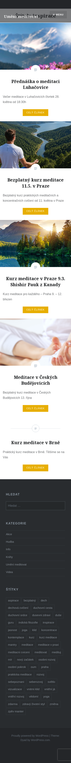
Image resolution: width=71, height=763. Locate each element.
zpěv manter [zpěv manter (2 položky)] (16, 711)
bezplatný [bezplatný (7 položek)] (30, 600)
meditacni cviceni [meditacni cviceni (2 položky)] (19, 652)
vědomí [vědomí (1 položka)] (33, 696)
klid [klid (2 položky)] (34, 630)
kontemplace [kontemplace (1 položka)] (16, 637)
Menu (60, 14)
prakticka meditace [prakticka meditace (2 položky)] (20, 674)
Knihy (9, 557)
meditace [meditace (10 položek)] (27, 644)
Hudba (10, 541)
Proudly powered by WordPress (30, 735)
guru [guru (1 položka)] (11, 622)
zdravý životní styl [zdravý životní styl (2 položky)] (33, 704)
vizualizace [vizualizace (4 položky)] (15, 689)
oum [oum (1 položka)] (33, 666)
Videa (9, 572)
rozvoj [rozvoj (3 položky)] (40, 674)
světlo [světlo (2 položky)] (51, 681)
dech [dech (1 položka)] (44, 600)
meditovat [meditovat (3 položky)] (40, 652)
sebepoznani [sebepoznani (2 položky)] (16, 681)
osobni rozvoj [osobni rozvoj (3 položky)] (46, 659)
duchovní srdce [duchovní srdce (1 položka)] (17, 615)
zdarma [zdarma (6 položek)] (12, 704)
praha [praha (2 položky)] (44, 666)
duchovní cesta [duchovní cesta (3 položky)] (42, 607)
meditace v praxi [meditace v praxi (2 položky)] (48, 644)
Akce (9, 534)
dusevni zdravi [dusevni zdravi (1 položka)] (41, 615)
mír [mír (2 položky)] (10, 659)
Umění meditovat (21, 16)
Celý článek (36, 112)
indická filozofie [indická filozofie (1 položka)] (28, 622)
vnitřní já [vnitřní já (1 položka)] (49, 689)
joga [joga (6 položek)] (24, 630)
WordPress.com (40, 740)
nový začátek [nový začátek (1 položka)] (25, 659)
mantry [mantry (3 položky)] (12, 644)
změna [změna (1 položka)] (54, 704)
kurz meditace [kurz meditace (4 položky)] (48, 637)
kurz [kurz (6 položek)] (31, 637)
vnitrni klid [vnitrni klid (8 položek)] (33, 689)
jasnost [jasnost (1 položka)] (12, 630)
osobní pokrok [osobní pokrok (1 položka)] (17, 666)
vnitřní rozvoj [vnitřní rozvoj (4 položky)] (16, 696)
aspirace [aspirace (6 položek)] (13, 600)
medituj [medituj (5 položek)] (56, 652)
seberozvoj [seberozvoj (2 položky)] (36, 681)
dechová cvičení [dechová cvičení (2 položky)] (18, 607)
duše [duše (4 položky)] (58, 615)
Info (8, 549)
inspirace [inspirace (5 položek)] (48, 622)
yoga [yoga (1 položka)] (46, 696)
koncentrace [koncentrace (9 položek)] (49, 630)
